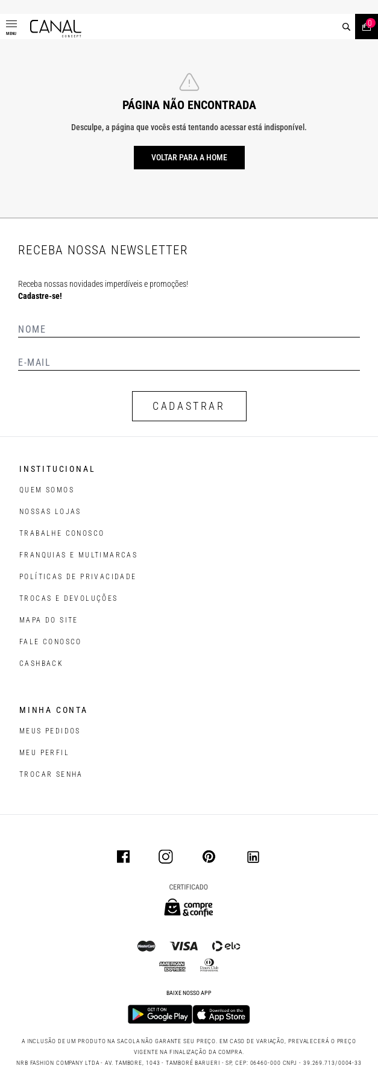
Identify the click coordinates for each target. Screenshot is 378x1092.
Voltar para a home (189, 157)
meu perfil (44, 752)
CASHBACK (41, 663)
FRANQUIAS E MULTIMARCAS (78, 555)
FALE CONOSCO (50, 642)
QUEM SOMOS (46, 490)
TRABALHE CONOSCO (61, 533)
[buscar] (346, 27)
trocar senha (51, 774)
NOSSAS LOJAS (50, 511)
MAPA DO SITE (48, 620)
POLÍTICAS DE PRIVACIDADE (78, 577)
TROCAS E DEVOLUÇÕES (68, 598)
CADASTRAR (189, 406)
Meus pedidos (50, 731)
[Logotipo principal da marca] (55, 28)
